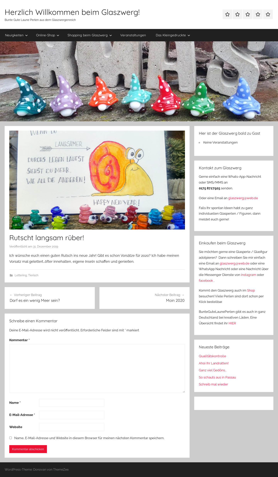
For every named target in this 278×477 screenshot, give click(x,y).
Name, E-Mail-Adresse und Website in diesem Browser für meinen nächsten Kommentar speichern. (89, 438)
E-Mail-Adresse (22, 415)
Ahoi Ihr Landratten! (214, 363)
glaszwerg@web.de (243, 198)
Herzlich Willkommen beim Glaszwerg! (72, 12)
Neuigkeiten (16, 35)
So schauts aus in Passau (217, 377)
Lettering (21, 275)
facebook (206, 280)
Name (15, 403)
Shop (251, 290)
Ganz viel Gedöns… (212, 370)
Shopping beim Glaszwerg (90, 35)
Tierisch (33, 275)
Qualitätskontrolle (212, 356)
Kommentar (19, 340)
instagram (248, 275)
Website (15, 427)
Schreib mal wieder (213, 384)
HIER (232, 323)
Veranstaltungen (133, 35)
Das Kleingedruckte (173, 35)
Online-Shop (47, 35)
